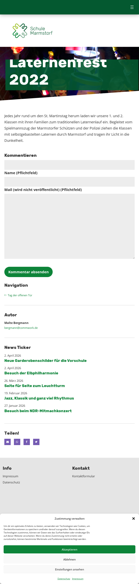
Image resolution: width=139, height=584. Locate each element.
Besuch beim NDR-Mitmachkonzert (38, 411)
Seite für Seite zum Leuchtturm (34, 385)
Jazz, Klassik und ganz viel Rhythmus (39, 398)
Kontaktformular (83, 476)
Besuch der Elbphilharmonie (31, 373)
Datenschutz (64, 578)
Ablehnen (69, 559)
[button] (133, 518)
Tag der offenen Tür (18, 295)
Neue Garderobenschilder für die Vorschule (45, 360)
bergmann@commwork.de (21, 328)
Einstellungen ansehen (69, 569)
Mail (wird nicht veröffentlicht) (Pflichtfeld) (43, 189)
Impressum (77, 578)
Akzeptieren (69, 549)
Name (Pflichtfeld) (20, 172)
